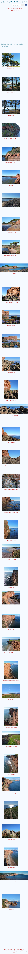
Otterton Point (11, 587)
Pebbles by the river (11, 232)
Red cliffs (14, 882)
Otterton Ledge (11, 325)
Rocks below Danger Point (11, 512)
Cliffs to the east (11, 442)
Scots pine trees (11, 68)
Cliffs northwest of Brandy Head (11, 793)
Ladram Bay (11, 909)
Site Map (23, 950)
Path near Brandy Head (11, 746)
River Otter (11, 115)
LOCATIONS (14, 8)
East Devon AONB (13, 48)
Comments (4, 950)
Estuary (11, 185)
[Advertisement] (14, 28)
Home (2, 48)
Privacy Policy (12, 950)
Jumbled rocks (11, 372)
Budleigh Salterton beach (11, 209)
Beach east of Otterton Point (11, 652)
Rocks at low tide (14, 415)
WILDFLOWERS (14, 10)
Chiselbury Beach (11, 867)
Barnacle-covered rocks (11, 465)
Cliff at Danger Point (11, 540)
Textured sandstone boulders (11, 489)
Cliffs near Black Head (11, 727)
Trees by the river (11, 92)
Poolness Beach (11, 774)
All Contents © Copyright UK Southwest (14, 949)
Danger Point (11, 629)
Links (18, 950)
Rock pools (11, 349)
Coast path (11, 699)
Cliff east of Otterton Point (11, 606)
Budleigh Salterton (11, 559)
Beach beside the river (11, 162)
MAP (20, 8)
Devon (6, 48)
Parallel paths (11, 820)
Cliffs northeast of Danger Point (11, 680)
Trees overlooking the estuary (11, 255)
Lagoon (14, 273)
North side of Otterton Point (11, 138)
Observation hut (11, 839)
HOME (8, 8)
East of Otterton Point (11, 400)
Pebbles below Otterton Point (11, 302)
